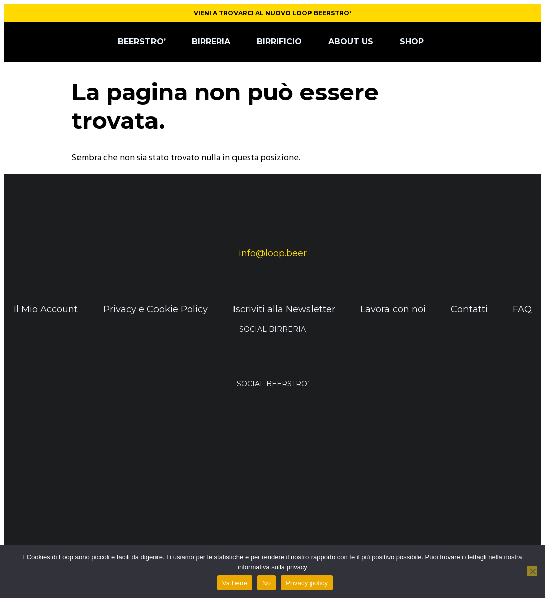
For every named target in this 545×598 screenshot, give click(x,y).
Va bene (234, 583)
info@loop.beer (273, 253)
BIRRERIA (211, 41)
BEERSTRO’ (142, 41)
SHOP (412, 41)
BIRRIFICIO (279, 41)
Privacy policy (307, 583)
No (266, 583)
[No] (532, 571)
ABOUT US (350, 41)
